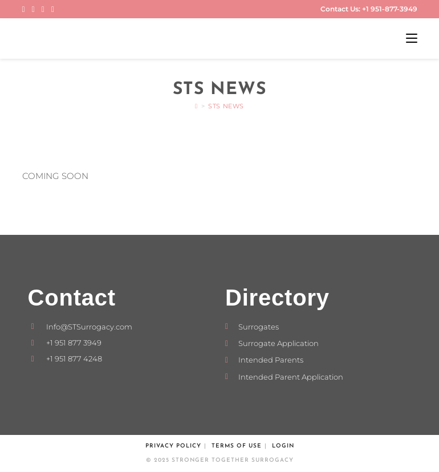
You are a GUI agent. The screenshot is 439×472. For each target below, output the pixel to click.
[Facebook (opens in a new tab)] (25, 9)
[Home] (196, 106)
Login (283, 446)
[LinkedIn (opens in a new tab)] (43, 9)
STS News (226, 106)
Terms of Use (237, 446)
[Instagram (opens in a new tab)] (33, 9)
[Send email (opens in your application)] (53, 9)
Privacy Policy (173, 446)
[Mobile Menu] (411, 39)
